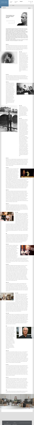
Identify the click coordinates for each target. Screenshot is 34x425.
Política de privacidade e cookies (7, 424)
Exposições (16, 1)
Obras (11, 2)
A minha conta (32, 1)
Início (10, 5)
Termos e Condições (15, 424)
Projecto (11, 1)
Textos (15, 2)
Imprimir (29, 8)
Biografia (21, 1)
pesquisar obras (29, 1)
